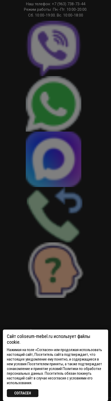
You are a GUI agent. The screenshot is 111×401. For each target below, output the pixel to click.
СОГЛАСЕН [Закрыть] (22, 393)
